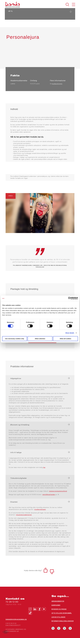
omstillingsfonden (49, 494)
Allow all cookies (65, 338)
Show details (69, 333)
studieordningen (57, 83)
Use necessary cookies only (14, 338)
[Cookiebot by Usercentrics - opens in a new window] (69, 298)
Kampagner (56, 605)
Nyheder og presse (59, 609)
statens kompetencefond (58, 491)
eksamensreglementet (24, 515)
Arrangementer (58, 601)
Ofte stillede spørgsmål (62, 613)
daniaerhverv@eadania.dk (16, 619)
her (44, 467)
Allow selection (40, 338)
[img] (40, 213)
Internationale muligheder (63, 621)
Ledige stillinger (58, 617)
